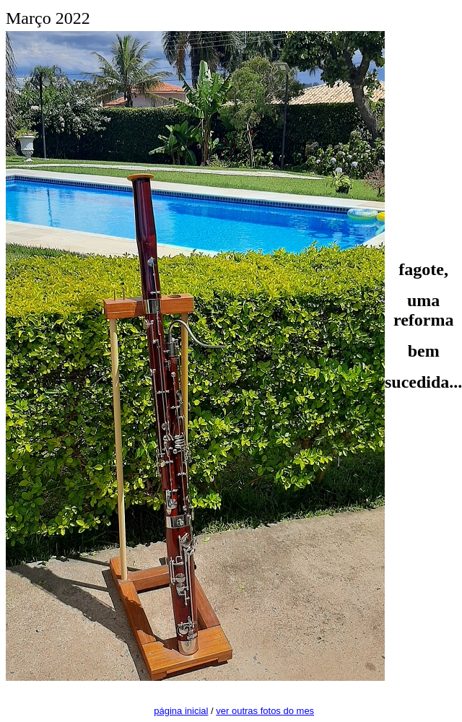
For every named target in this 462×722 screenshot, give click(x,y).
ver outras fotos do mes (265, 710)
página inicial (181, 710)
